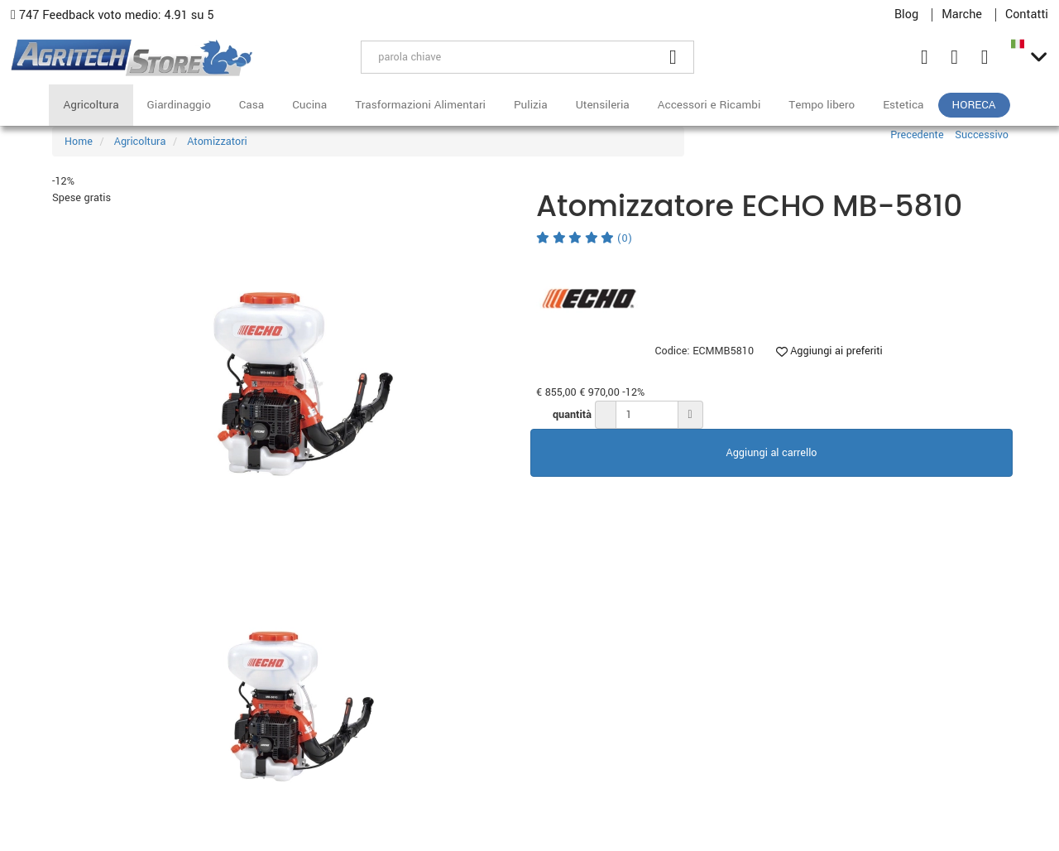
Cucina (309, 105)
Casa (251, 105)
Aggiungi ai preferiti (829, 351)
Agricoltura (90, 105)
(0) (584, 238)
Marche (962, 15)
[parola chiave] (507, 57)
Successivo (982, 134)
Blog (906, 15)
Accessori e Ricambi (709, 105)
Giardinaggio (179, 105)
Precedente (916, 134)
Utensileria (603, 105)
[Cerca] (673, 57)
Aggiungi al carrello (771, 452)
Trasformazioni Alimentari (420, 105)
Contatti (1026, 15)
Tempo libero (821, 105)
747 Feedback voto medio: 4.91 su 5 (112, 15)
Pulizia (531, 105)
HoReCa (974, 105)
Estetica (903, 105)
